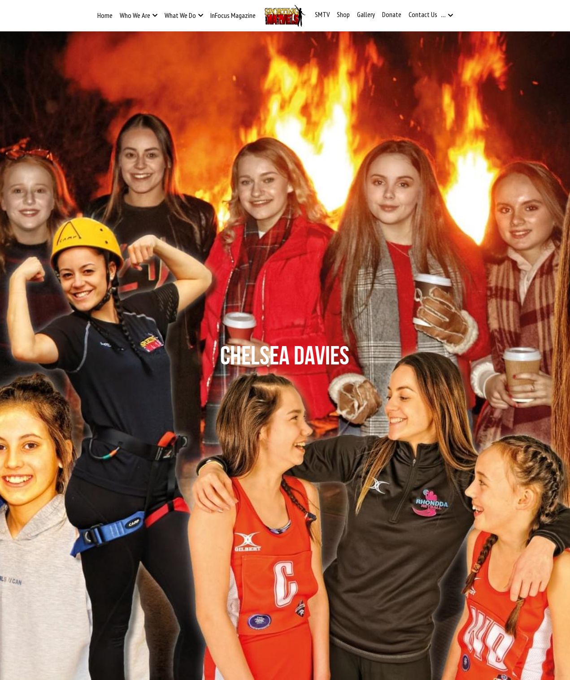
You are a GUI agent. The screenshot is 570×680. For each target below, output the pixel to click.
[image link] (285, 15)
